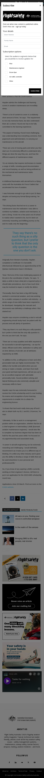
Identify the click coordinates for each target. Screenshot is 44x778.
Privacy (32, 771)
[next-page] (7, 549)
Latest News (13, 9)
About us (5, 771)
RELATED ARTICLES (11, 510)
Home (4, 9)
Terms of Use (22, 771)
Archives (13, 771)
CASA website (7, 487)
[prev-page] (3, 549)
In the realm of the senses (26, 527)
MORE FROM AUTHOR (29, 510)
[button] (4, 3)
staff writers (8, 24)
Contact (39, 771)
